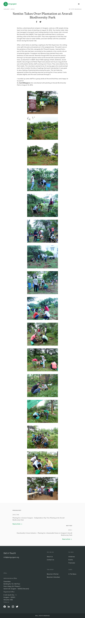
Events (70, 560)
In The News (72, 574)
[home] (10, 4)
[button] (78, 4)
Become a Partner (53, 574)
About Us (50, 556)
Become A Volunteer (53, 577)
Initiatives (71, 556)
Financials (71, 563)
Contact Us (50, 560)
